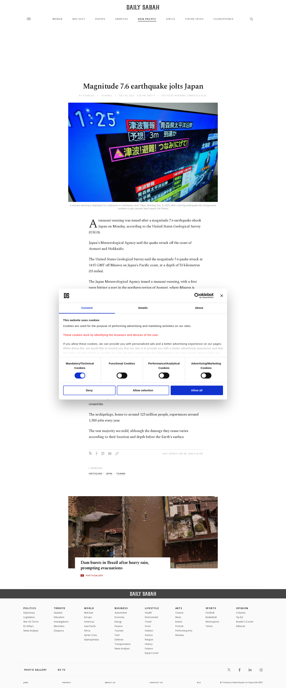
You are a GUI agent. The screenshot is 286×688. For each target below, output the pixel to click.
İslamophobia (91, 639)
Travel (148, 621)
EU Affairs (28, 626)
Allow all (196, 390)
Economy (119, 617)
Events (178, 621)
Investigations (61, 621)
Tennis (209, 626)
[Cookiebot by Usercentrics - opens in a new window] (197, 295)
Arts (178, 608)
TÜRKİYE (59, 608)
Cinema (179, 612)
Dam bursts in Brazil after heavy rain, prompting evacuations (118, 565)
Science (149, 635)
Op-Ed (239, 617)
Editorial (240, 626)
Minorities (59, 626)
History (149, 644)
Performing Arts (183, 630)
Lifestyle (152, 608)
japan (109, 473)
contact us (156, 682)
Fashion (149, 630)
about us (110, 682)
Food (147, 626)
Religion (149, 639)
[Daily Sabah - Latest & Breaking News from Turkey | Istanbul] (143, 7)
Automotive (121, 612)
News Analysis (30, 630)
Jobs (26, 682)
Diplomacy (29, 612)
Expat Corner (152, 653)
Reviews (179, 635)
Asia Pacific (147, 19)
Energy (118, 621)
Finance (119, 626)
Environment (151, 617)
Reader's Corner (244, 621)
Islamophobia (223, 19)
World (58, 19)
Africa (170, 19)
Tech (117, 635)
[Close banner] (221, 295)
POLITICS (29, 608)
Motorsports (212, 621)
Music (178, 617)
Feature (149, 648)
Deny (89, 390)
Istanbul (58, 612)
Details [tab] (143, 308)
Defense (119, 639)
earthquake (95, 473)
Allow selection (143, 390)
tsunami (120, 473)
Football (210, 612)
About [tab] (199, 308)
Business (121, 608)
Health (148, 612)
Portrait (179, 626)
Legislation (29, 617)
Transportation (123, 644)
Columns (240, 612)
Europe (100, 19)
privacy (66, 682)
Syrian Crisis (194, 19)
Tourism (119, 630)
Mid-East (79, 19)
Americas (121, 19)
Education (59, 617)
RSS (199, 682)
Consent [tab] (87, 308)
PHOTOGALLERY (94, 575)
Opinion (242, 608)
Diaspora (59, 630)
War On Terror (31, 621)
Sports (211, 608)
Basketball (211, 617)
